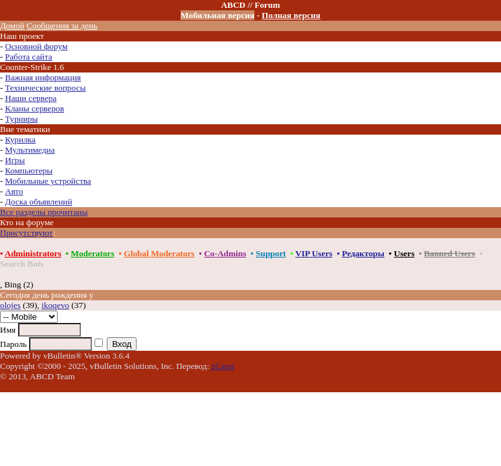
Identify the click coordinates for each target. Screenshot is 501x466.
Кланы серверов (34, 108)
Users (404, 253)
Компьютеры (28, 170)
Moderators (92, 253)
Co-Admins (225, 253)
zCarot (223, 366)
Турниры (21, 119)
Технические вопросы (45, 88)
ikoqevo (55, 305)
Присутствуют (26, 233)
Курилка (20, 139)
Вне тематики (25, 129)
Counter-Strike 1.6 (32, 67)
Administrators (33, 253)
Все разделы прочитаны (43, 212)
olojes (10, 305)
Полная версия (291, 15)
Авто (14, 191)
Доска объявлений (38, 201)
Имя (8, 330)
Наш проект (22, 36)
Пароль (13, 344)
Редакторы (363, 253)
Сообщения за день (62, 25)
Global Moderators (159, 253)
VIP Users (313, 253)
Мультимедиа (30, 150)
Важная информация (43, 77)
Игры (15, 160)
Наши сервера (31, 98)
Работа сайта (28, 56)
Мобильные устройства (48, 181)
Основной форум (36, 46)
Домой (12, 25)
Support (271, 253)
